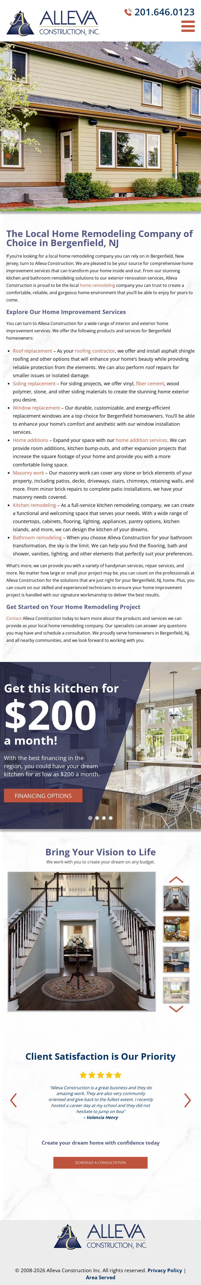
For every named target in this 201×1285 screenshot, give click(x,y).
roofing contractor (95, 351)
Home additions (30, 440)
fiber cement (150, 383)
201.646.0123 (165, 11)
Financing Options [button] (43, 796)
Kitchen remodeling (34, 505)
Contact (14, 618)
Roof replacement (32, 351)
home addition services (141, 440)
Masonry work (28, 473)
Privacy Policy (165, 1270)
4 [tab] (111, 819)
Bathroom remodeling (37, 537)
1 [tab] (91, 819)
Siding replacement (34, 383)
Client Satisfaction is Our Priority (100, 1056)
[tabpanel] (100, 745)
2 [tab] (98, 819)
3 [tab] (105, 819)
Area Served (100, 1277)
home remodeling (97, 285)
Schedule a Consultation (100, 1162)
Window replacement (36, 408)
